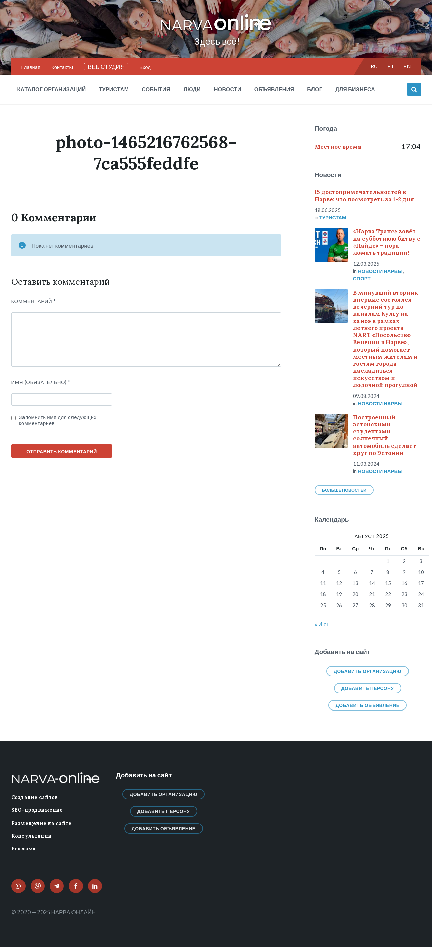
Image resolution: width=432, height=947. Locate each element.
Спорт (362, 278)
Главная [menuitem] (31, 67)
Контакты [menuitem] (62, 67)
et (390, 66)
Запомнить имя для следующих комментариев (58, 420)
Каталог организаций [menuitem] (51, 89)
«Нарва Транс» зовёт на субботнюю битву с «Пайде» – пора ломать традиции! (386, 242)
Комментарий (33, 301)
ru (374, 66)
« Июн (322, 624)
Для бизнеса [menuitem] (355, 89)
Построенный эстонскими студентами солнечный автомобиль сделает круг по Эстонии (384, 435)
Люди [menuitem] (192, 89)
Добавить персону (367, 688)
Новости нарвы (380, 271)
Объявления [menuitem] (274, 89)
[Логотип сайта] (216, 30)
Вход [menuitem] (145, 67)
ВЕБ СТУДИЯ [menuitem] (106, 66)
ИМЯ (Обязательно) (41, 382)
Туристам (332, 217)
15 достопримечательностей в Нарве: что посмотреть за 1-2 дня (364, 195)
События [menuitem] (156, 89)
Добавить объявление (368, 705)
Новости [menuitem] (227, 89)
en (407, 66)
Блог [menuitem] (314, 89)
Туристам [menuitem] (114, 89)
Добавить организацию (367, 671)
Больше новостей (344, 490)
